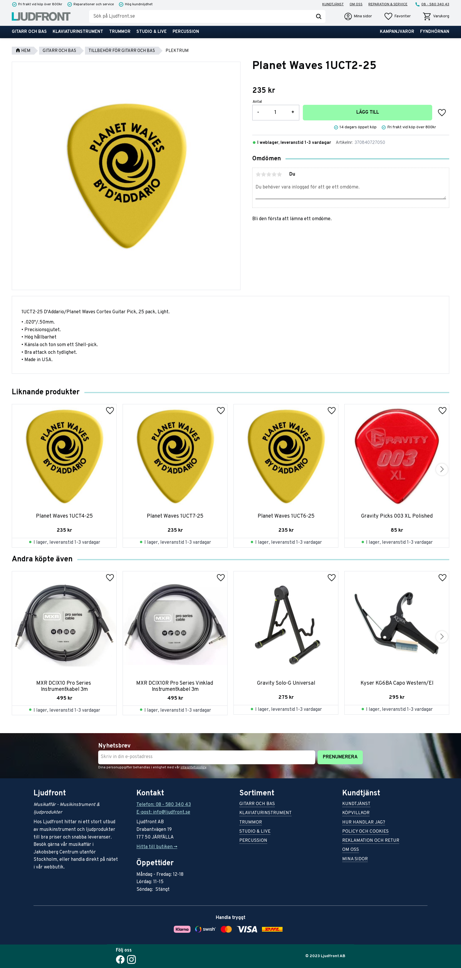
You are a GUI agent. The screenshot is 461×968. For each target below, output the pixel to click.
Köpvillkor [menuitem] (356, 813)
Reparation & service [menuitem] (387, 4)
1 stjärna (258, 174)
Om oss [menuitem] (356, 4)
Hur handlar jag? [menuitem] (363, 822)
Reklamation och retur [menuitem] (370, 841)
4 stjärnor (274, 174)
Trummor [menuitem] (120, 32)
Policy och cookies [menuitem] (365, 831)
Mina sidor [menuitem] (355, 859)
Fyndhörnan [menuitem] (434, 32)
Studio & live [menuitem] (151, 32)
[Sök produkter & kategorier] (200, 16)
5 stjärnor (279, 174)
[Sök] (318, 16)
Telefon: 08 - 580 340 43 (163, 805)
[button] (397, 16)
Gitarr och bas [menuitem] (29, 32)
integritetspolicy (193, 767)
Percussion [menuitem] (186, 32)
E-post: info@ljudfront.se (163, 812)
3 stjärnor (268, 174)
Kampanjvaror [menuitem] (397, 32)
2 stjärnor (263, 174)
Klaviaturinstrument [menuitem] (78, 32)
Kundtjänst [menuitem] (333, 4)
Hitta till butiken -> (156, 847)
